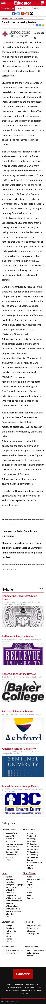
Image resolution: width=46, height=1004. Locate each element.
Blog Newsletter (26, 990)
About (43, 1001)
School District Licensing (32, 987)
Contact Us (37, 990)
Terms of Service (32, 1001)
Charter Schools (22, 8)
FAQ (37, 984)
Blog (11, 18)
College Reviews (18, 18)
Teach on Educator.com (15, 984)
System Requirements (14, 987)
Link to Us (24, 993)
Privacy (39, 1001)
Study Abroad (37, 8)
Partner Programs (12, 990)
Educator (23, 3)
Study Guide (29, 984)
